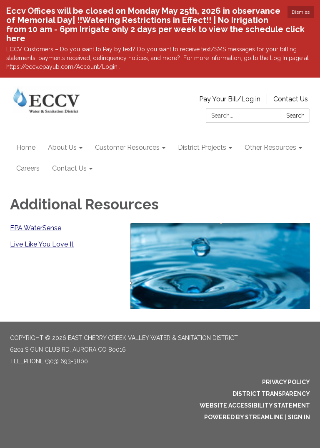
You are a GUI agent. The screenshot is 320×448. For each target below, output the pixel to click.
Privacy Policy (286, 382)
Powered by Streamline (243, 417)
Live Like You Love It (42, 244)
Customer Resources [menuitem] (127, 147)
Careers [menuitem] (28, 168)
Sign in (299, 417)
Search (295, 115)
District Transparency (271, 393)
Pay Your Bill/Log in (229, 99)
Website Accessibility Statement (255, 405)
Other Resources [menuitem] (270, 147)
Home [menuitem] (25, 147)
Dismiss (301, 12)
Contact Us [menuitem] (69, 168)
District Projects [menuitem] (202, 147)
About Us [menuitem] (62, 147)
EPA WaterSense (35, 228)
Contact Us (290, 99)
